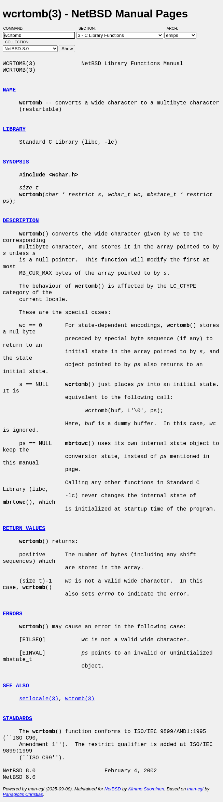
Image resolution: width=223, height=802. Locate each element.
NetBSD (112, 788)
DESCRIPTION (21, 221)
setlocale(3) (38, 699)
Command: (15, 28)
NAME (9, 90)
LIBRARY (14, 129)
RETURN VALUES (24, 528)
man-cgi (195, 788)
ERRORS (13, 614)
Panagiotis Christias (23, 794)
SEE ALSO (16, 686)
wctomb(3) (79, 699)
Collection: (17, 42)
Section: (89, 28)
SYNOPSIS (16, 162)
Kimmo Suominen (146, 788)
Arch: (175, 28)
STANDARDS (17, 718)
